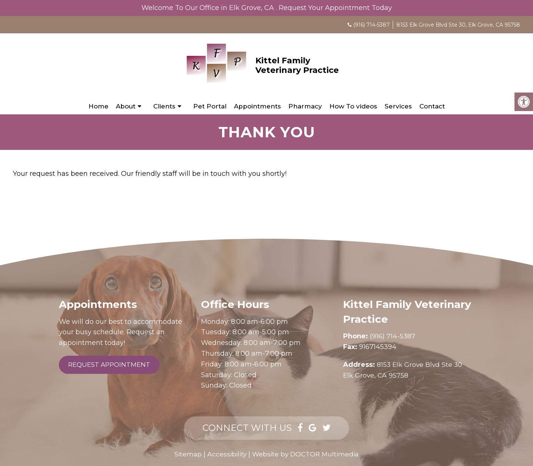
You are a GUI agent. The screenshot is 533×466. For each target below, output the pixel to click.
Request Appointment (109, 364)
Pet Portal (210, 106)
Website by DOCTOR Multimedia (306, 454)
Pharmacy (305, 106)
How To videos (353, 106)
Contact (432, 106)
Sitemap (185, 454)
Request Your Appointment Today (335, 8)
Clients (164, 106)
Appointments (257, 106)
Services (398, 106)
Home (98, 106)
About (125, 106)
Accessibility (225, 454)
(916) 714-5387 (371, 24)
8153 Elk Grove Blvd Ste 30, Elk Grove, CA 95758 (458, 24)
